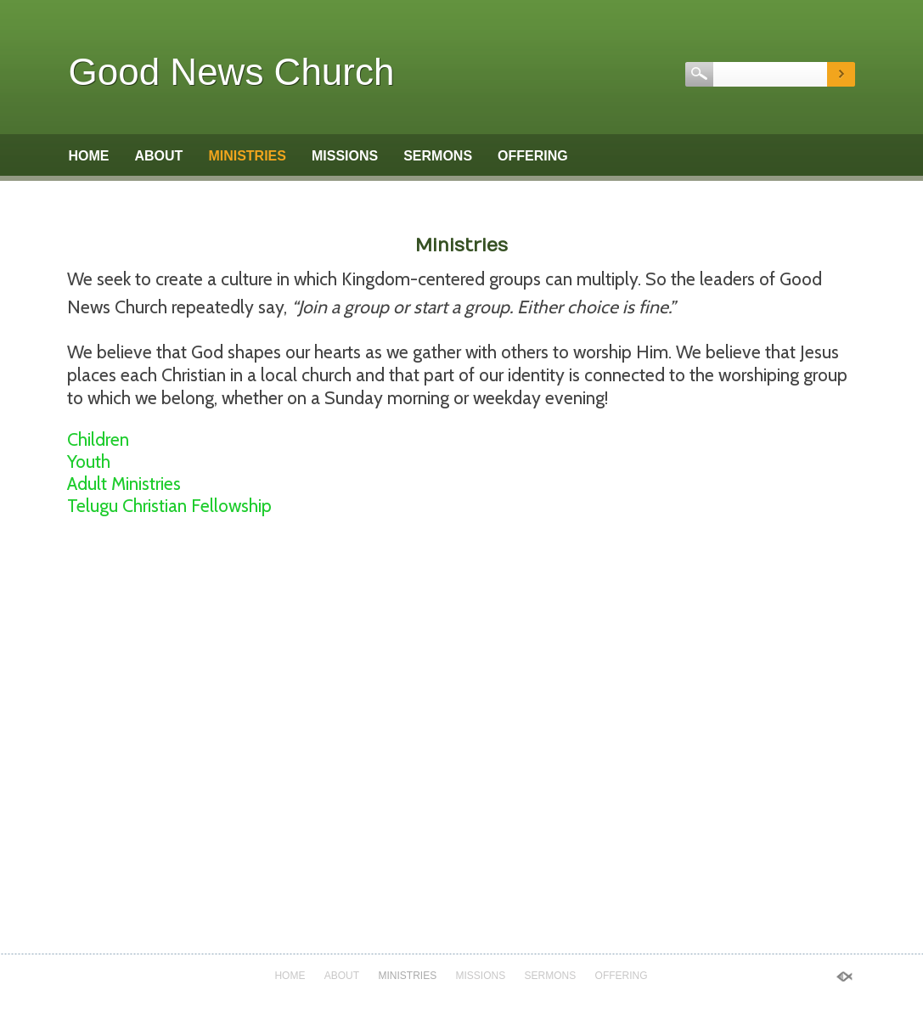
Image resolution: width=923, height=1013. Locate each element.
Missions (345, 156)
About (159, 156)
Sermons (437, 156)
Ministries (247, 156)
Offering (533, 156)
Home (89, 156)
